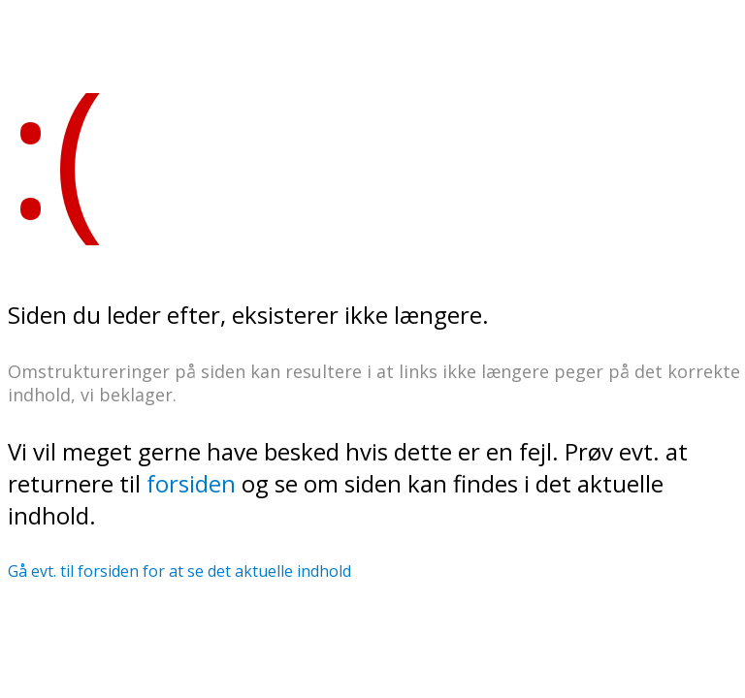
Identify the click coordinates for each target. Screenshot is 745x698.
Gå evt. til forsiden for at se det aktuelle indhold (179, 571)
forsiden (191, 483)
